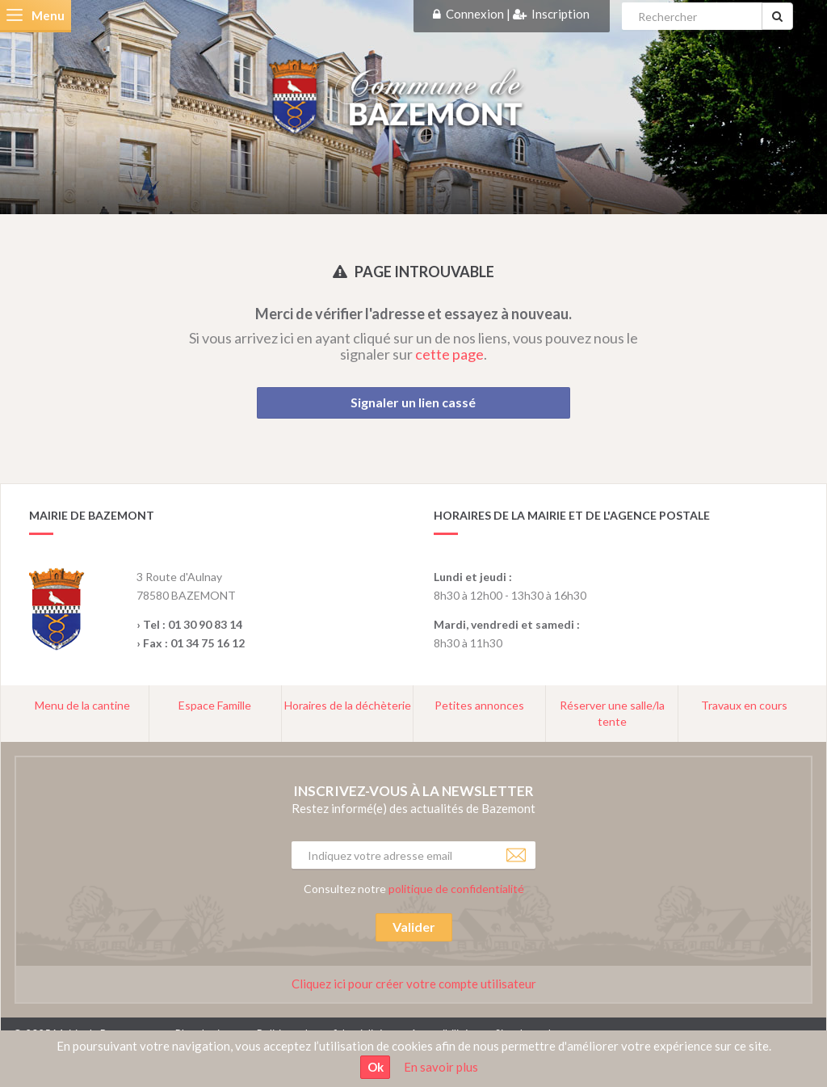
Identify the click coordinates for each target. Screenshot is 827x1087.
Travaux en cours (744, 705)
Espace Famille (214, 705)
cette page (449, 354)
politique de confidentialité (456, 888)
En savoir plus (441, 1067)
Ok (375, 1067)
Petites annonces (479, 705)
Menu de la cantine (82, 705)
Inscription (560, 13)
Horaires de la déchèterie (347, 705)
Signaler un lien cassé (413, 402)
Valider (414, 926)
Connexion (475, 13)
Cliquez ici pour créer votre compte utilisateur (414, 983)
